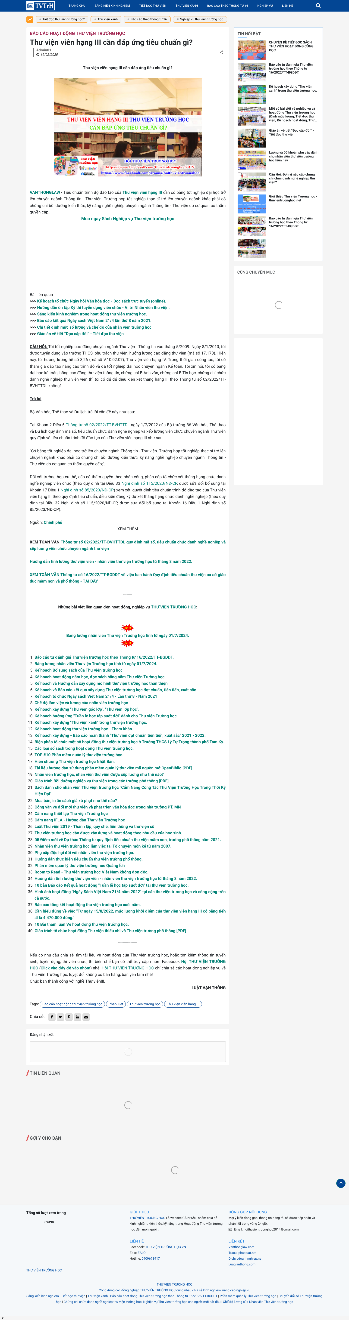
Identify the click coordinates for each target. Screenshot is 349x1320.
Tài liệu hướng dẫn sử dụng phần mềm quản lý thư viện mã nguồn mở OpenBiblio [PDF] (113, 768)
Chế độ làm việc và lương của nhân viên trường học (81, 703)
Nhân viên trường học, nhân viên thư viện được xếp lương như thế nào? (99, 774)
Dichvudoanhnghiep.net (246, 1259)
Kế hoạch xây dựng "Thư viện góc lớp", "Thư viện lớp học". (87, 709)
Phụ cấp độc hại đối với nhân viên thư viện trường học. (84, 853)
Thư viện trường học (144, 1004)
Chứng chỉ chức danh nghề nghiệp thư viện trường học (102, 1302)
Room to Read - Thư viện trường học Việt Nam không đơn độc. (91, 872)
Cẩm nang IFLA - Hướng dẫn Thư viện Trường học (80, 820)
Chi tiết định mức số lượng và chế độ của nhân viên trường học (94, 327)
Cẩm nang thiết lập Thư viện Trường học (71, 813)
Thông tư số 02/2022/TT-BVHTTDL (98, 425)
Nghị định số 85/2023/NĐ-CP (87, 490)
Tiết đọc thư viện (152, 6)
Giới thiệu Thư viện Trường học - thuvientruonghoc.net (293, 198)
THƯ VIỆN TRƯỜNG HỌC (173, 607)
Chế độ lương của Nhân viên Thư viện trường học (258, 1302)
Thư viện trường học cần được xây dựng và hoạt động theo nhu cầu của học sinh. (108, 833)
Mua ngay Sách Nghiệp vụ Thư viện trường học (127, 218)
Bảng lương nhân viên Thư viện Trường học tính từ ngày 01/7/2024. (127, 635)
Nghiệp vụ (265, 6)
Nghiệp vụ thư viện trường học (201, 19)
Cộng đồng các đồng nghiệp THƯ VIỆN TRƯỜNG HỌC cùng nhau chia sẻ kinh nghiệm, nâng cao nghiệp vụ (174, 1290)
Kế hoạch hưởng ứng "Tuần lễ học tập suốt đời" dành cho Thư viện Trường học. (106, 716)
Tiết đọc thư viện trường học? (63, 19)
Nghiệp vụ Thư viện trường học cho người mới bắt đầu (181, 1302)
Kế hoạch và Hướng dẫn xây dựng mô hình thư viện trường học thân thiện (101, 683)
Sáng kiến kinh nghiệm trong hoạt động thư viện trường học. (92, 314)
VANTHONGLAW (45, 192)
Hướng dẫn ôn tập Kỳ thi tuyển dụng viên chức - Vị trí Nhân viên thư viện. (103, 307)
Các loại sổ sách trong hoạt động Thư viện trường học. (84, 748)
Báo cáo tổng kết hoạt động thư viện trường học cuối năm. (88, 905)
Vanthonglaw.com (242, 1247)
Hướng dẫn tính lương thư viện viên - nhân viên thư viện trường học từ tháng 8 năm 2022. (111, 561)
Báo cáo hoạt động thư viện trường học (77, 33)
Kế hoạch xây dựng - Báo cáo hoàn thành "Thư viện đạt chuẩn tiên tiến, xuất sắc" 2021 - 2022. (120, 735)
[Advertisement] (128, 259)
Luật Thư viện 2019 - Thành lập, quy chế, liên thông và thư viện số (94, 826)
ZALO (141, 1253)
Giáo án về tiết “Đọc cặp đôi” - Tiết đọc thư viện (80, 334)
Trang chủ (77, 6)
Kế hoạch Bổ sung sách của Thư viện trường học (79, 670)
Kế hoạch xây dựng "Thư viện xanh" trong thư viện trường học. (91, 722)
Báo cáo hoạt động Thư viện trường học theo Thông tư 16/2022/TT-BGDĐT (163, 1296)
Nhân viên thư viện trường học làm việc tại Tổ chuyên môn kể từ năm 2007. (103, 846)
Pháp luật (116, 1004)
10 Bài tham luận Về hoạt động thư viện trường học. (82, 924)
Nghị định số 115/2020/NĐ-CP (149, 483)
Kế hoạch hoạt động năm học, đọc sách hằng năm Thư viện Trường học (99, 677)
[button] (318, 5)
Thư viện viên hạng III (142, 192)
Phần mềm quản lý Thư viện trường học (248, 1296)
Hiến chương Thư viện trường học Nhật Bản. (75, 761)
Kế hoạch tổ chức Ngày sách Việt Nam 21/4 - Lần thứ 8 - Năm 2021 (96, 696)
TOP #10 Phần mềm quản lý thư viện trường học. (79, 755)
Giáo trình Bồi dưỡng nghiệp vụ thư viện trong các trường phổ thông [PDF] (102, 781)
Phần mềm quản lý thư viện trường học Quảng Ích (80, 866)
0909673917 (151, 1259)
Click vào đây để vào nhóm (65, 968)
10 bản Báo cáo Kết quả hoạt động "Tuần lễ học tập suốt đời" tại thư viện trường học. (112, 885)
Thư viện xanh (187, 6)
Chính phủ (53, 522)
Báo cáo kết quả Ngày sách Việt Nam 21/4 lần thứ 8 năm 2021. (94, 320)
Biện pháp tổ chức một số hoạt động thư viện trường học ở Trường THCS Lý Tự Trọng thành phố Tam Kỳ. (129, 742)
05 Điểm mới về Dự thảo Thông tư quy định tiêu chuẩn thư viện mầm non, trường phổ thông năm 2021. (128, 840)
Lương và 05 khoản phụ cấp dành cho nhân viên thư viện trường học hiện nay (293, 156)
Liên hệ (287, 6)
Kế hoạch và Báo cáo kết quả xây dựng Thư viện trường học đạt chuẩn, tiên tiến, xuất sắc (115, 690)
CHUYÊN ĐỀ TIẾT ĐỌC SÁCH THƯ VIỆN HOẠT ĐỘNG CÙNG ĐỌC (291, 46)
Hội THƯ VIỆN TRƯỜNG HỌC (128, 968)
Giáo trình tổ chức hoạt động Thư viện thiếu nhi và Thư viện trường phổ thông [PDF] (110, 931)
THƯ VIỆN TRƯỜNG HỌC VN (165, 1247)
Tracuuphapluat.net (242, 1253)
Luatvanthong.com (242, 1264)
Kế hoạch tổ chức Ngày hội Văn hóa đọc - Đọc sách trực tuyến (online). (101, 301)
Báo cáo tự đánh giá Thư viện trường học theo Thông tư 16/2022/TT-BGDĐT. (104, 657)
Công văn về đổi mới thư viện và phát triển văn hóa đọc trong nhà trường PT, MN (108, 807)
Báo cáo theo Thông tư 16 (227, 6)
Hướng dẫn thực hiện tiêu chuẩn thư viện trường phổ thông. (89, 859)
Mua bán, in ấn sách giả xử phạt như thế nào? (76, 801)
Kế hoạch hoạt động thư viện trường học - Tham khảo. (84, 729)
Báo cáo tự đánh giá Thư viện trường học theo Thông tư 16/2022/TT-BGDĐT (291, 222)
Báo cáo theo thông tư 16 (149, 19)
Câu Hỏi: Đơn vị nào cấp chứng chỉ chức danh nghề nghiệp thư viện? (292, 178)
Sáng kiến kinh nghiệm (112, 6)
